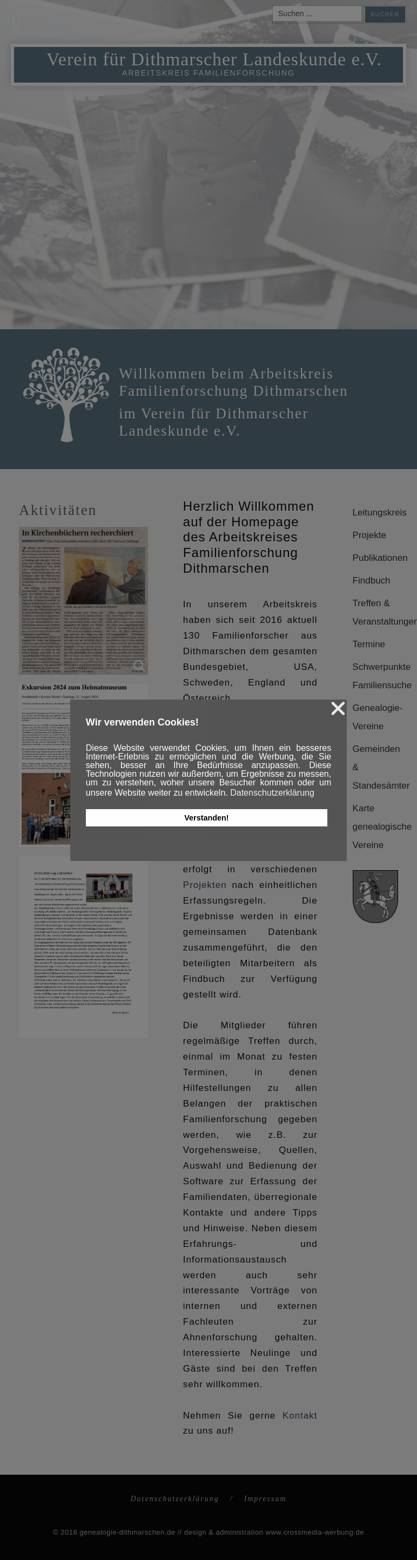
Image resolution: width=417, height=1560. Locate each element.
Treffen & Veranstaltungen (375, 612)
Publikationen (375, 558)
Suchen (385, 14)
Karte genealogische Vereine (375, 826)
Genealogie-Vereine (375, 717)
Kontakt (300, 1415)
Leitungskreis (375, 512)
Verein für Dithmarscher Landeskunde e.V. (214, 59)
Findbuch (372, 580)
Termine (369, 644)
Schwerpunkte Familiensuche (375, 676)
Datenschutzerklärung (174, 1499)
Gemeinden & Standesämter (375, 767)
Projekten (205, 885)
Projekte (369, 535)
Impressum (265, 1499)
